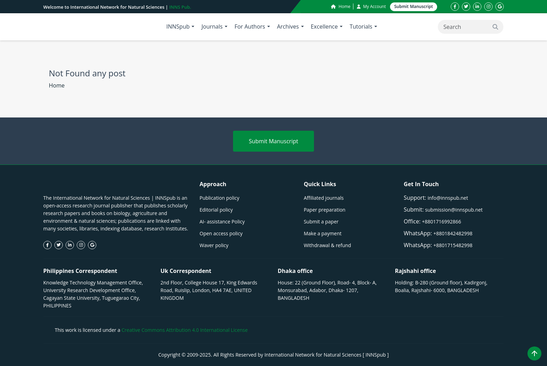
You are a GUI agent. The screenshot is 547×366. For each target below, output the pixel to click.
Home (340, 6)
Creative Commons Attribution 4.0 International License (184, 330)
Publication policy (219, 198)
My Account (371, 6)
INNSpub (178, 26)
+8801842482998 (452, 233)
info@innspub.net (448, 198)
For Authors (249, 26)
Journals (212, 26)
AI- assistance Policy (222, 221)
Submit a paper (321, 221)
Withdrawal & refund (327, 245)
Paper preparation (325, 209)
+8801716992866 (441, 221)
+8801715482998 (452, 245)
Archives (288, 26)
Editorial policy (216, 209)
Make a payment (323, 233)
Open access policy (221, 233)
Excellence (324, 26)
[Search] (470, 27)
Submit (413, 6)
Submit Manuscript (273, 141)
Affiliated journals (324, 198)
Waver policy (214, 245)
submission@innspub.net (454, 209)
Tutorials (361, 26)
